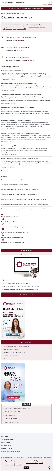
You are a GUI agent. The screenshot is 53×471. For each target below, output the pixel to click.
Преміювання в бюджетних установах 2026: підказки (17, 107)
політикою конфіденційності (34, 463)
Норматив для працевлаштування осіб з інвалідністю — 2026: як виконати (25, 204)
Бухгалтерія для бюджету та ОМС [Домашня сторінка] (10, 13)
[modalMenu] (50, 3)
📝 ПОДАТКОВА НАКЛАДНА (11, 422)
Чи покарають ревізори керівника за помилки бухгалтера (20, 189)
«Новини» (19, 50)
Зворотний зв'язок (7, 439)
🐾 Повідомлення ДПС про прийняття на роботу (16, 283)
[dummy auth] (45, 3)
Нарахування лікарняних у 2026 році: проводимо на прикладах (20, 133)
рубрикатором (19, 40)
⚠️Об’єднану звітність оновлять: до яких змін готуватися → (26, 8)
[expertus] (19, 2)
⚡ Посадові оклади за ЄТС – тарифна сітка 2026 (15, 346)
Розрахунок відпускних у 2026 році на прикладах (16, 120)
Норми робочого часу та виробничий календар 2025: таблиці (20, 158)
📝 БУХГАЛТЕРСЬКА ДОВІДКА (11, 412)
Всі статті (4, 171)
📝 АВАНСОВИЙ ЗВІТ (9, 415)
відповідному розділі (28, 60)
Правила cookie (6, 449)
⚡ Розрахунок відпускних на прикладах (13, 352)
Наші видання (6, 445)
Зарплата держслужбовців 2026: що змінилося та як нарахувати (21, 94)
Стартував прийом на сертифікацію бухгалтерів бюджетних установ (23, 199)
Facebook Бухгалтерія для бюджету (26, 235)
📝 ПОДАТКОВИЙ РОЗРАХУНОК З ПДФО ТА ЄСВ (16, 408)
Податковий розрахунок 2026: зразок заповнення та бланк (19, 83)
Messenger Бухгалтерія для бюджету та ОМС (26, 230)
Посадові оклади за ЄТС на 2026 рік (12, 70)
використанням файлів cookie (13, 465)
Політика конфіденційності (10, 452)
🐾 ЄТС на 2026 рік (7, 280)
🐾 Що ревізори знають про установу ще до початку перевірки (20, 289)
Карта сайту (5, 442)
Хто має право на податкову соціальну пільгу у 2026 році (19, 194)
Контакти (4, 436)
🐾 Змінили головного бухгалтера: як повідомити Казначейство (20, 286)
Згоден (26, 467)
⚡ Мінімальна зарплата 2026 (10, 349)
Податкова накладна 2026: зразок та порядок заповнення (18, 146)
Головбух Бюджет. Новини (26, 220)
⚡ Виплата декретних (8, 359)
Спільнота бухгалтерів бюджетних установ (26, 225)
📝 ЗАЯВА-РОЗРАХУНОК (10, 419)
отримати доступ (26, 294)
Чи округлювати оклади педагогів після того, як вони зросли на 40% (23, 209)
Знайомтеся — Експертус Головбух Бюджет (15, 180)
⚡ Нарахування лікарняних (10, 355)
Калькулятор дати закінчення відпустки (26, 240)
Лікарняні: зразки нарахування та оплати (14, 185)
